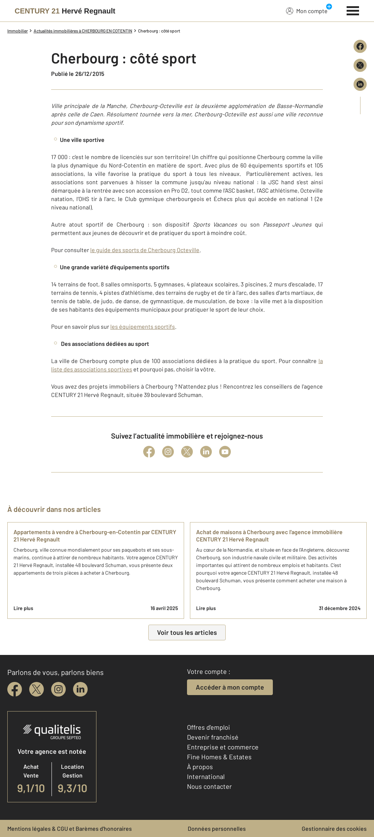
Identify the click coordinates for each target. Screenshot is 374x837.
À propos (200, 767)
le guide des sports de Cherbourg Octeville (144, 249)
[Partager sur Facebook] (360, 46)
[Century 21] (65, 11)
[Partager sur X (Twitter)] (360, 65)
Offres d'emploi (208, 727)
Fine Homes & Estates (219, 757)
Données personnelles (217, 828)
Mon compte (307, 11)
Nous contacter (209, 786)
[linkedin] (80, 689)
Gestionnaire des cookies (334, 828)
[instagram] (58, 689)
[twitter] (36, 689)
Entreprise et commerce (223, 747)
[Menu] (353, 9)
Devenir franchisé (212, 737)
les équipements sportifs (142, 326)
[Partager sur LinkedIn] (360, 84)
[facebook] (14, 689)
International (206, 776)
